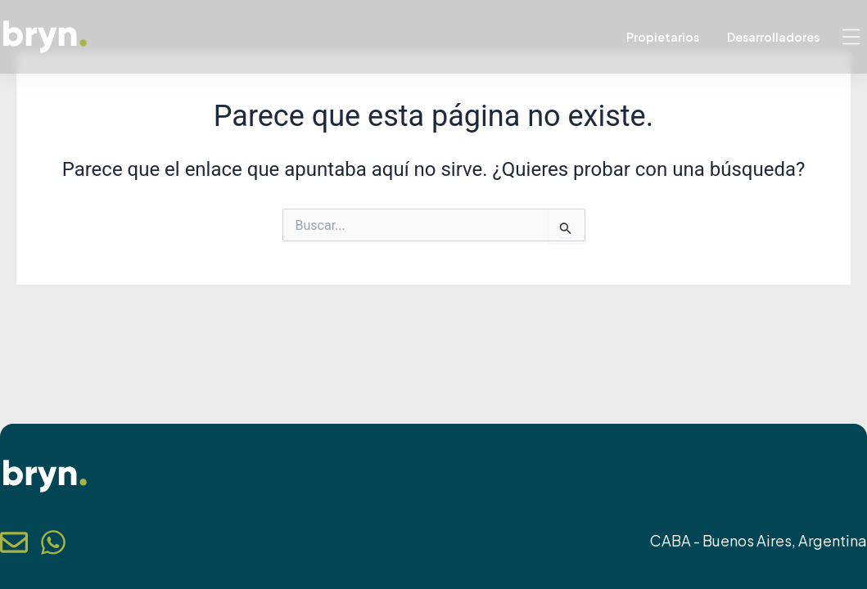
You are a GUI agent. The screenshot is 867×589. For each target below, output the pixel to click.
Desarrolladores (773, 37)
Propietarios (662, 37)
